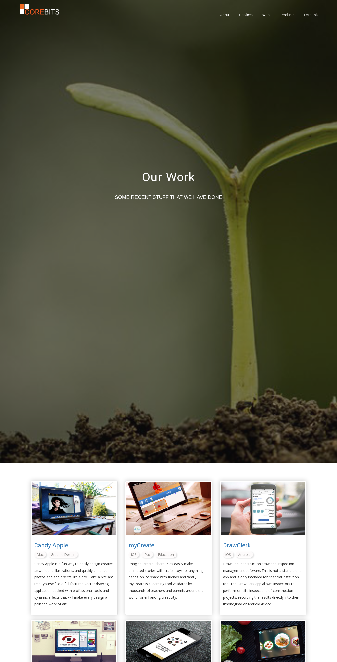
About (224, 15)
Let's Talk (311, 15)
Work (266, 15)
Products (287, 15)
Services (246, 15)
